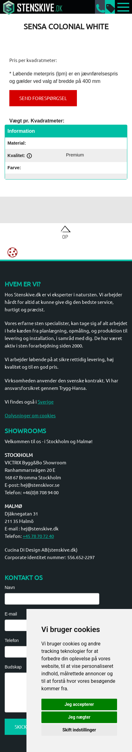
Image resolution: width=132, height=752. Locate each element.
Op (65, 236)
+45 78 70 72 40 (38, 536)
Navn (10, 587)
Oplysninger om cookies (30, 415)
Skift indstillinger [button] (79, 729)
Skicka (22, 727)
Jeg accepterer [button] (79, 704)
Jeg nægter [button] (79, 717)
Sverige (46, 402)
